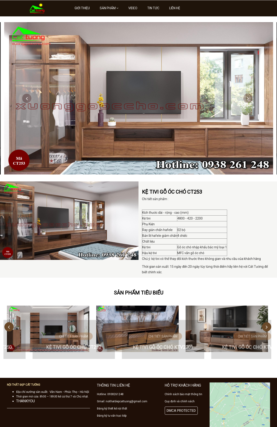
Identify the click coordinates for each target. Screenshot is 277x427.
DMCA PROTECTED (181, 411)
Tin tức (153, 8)
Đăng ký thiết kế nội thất (112, 408)
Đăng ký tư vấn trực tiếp (111, 415)
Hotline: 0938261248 (110, 394)
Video (132, 8)
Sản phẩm (109, 8)
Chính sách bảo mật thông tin (183, 394)
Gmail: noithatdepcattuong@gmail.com (122, 401)
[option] (139, 98)
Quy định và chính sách (180, 401)
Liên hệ (174, 8)
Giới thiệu (82, 8)
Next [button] (248, 98)
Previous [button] (26, 98)
